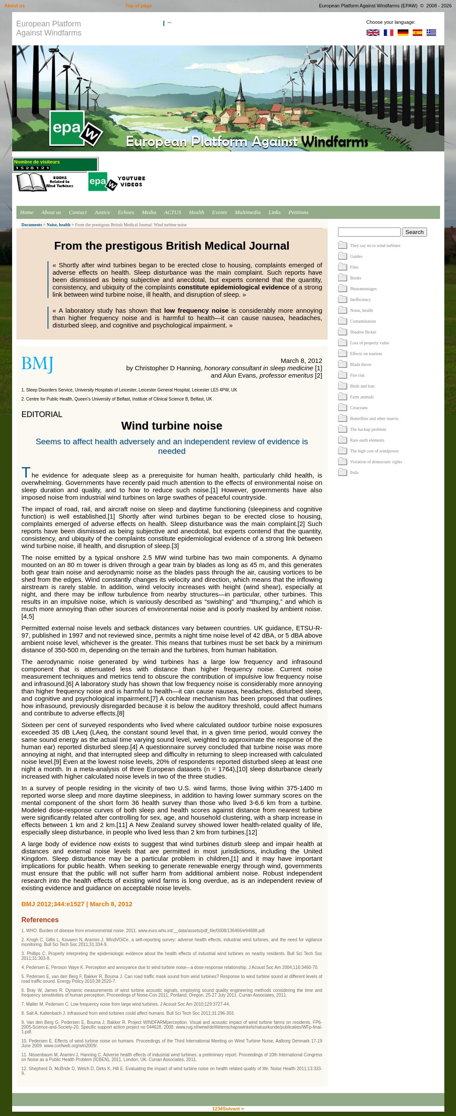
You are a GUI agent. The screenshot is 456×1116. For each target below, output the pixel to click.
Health (196, 212)
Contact (77, 212)
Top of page (138, 5)
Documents (32, 224)
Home (27, 212)
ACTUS (172, 212)
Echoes (126, 212)
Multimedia (248, 212)
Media (149, 212)
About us (51, 212)
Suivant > (233, 1108)
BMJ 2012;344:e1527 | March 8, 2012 (77, 904)
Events (219, 212)
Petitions (298, 212)
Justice (102, 212)
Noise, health (58, 224)
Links (274, 212)
